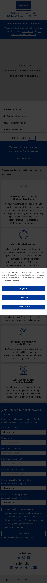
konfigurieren (23, 289)
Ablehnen (23, 298)
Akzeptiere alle (23, 307)
